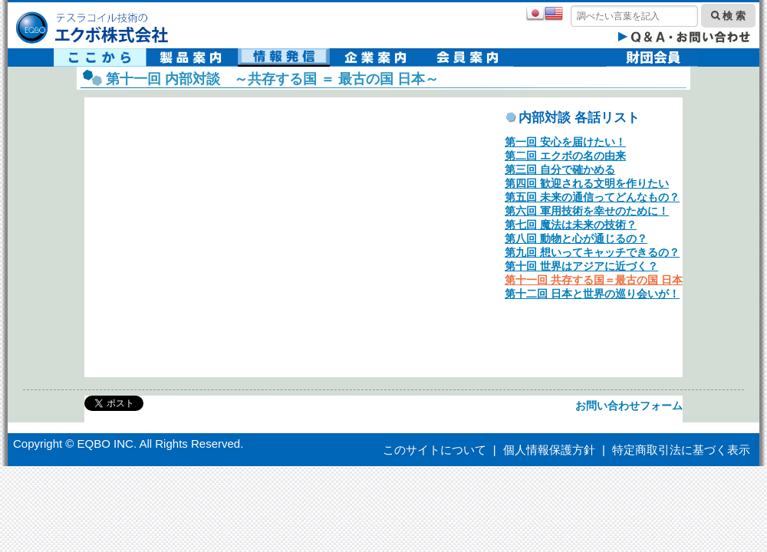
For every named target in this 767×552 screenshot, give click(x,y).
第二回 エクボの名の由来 (565, 156)
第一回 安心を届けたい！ (565, 142)
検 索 (728, 15)
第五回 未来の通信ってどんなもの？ (592, 197)
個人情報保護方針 (549, 449)
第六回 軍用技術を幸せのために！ (587, 211)
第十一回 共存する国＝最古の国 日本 (594, 280)
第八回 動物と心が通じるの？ (576, 238)
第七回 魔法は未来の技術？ (571, 225)
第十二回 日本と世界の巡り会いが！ (592, 294)
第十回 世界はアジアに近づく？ (581, 266)
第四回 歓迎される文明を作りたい (587, 183)
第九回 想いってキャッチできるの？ (592, 252)
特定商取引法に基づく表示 (681, 449)
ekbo (268, 234)
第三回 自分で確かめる (560, 169)
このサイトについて (434, 449)
